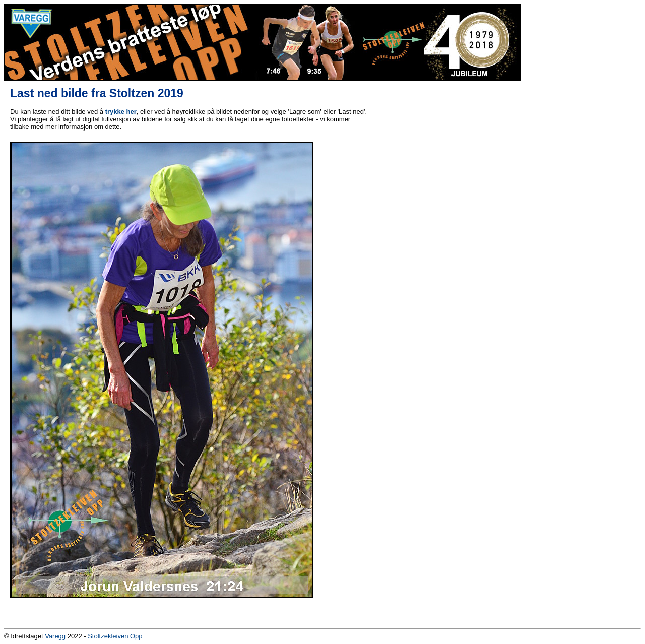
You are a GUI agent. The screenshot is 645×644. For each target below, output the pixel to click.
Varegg (55, 636)
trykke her (121, 111)
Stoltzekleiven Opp (115, 636)
